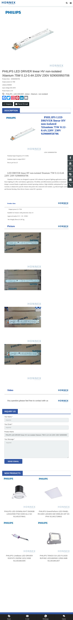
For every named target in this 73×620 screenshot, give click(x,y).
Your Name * (8, 417)
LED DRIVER (19, 94)
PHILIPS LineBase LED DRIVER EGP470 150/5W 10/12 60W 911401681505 (19, 558)
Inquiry (7, 104)
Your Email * (8, 424)
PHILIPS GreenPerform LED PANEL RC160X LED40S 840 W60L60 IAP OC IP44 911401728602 (54, 513)
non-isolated (43, 94)
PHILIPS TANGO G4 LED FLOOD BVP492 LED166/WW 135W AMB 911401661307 (54, 558)
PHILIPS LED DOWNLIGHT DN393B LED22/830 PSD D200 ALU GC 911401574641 (19, 513)
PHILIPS (9, 94)
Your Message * (9, 439)
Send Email (21, 104)
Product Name (9, 432)
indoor (27, 94)
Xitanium (34, 94)
